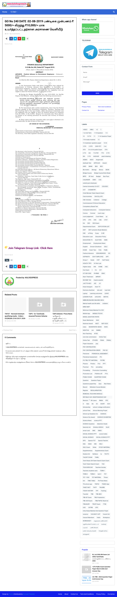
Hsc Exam (86, 270)
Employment (87, 243)
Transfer (85, 494)
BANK (90, 166)
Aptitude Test (87, 163)
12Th (84, 146)
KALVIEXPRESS (31, 277)
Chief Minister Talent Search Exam (93, 193)
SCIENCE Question (88, 424)
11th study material (89, 139)
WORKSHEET (87, 521)
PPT (104, 364)
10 (84, 136)
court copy (101, 213)
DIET (84, 230)
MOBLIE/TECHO (97, 313)
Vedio (98, 517)
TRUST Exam (96, 504)
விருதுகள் (86, 534)
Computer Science (104, 210)
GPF (107, 257)
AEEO (91, 160)
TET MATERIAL (96, 477)
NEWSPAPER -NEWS (95, 327)
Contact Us (85, 110)
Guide (92, 260)
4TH (84, 149)
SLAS (107, 427)
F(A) (100, 250)
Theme (11, 594)
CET (84, 190)
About (66, 594)
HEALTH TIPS (87, 263)
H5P (98, 260)
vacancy (85, 514)
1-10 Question (98, 133)
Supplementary (87, 450)
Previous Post (7, 329)
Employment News (99, 243)
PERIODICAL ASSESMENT (100, 353)
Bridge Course (87, 173)
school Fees (86, 410)
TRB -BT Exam (87, 497)
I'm (96, 270)
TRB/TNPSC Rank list (101, 501)
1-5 (106, 133)
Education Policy (100, 236)
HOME (100, 267)
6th (90, 153)
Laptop (85, 293)
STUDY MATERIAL (104, 447)
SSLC (100, 444)
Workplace (106, 517)
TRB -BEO (99, 494)
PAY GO (105, 350)
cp (106, 216)
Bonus (101, 170)
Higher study (87, 267)
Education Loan (88, 236)
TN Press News (102, 481)
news (84, 327)
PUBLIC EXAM (87, 377)
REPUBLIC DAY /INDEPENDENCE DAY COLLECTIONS (94, 397)
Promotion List (87, 374)
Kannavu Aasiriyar (88, 290)
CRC (95, 220)
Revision (85, 400)
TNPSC (97, 484)
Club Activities (87, 196)
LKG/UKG (98, 297)
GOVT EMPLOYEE (97, 257)
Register (85, 390)
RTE (107, 400)
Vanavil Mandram (88, 517)
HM (95, 267)
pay (97, 343)
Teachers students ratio (90, 471)
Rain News (107, 384)
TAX (103, 464)
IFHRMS (96, 273)
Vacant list (106, 514)
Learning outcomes (96, 293)
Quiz (100, 384)
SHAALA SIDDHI (98, 427)
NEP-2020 (105, 323)
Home (60, 594)
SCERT (102, 404)
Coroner (92, 213)
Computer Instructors (89, 210)
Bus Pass (106, 176)
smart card (86, 430)
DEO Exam (96, 223)
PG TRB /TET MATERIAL (90, 360)
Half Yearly (105, 260)
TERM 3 (92, 474)
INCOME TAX (87, 280)
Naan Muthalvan (88, 320)
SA (92, 404)
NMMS (98, 330)
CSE (100, 220)
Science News (87, 420)
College (104, 200)
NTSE (96, 333)
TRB (92, 494)
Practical (85, 367)
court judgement (88, 216)
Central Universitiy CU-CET (91, 186)
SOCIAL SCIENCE (88, 437)
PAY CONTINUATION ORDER (91, 350)
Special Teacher (103, 440)
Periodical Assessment (90, 357)
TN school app (87, 484)
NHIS (106, 327)
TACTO (106, 454)
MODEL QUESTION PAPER (91, 317)
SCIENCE (103, 414)
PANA (102, 340)
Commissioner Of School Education (94, 203)
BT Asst (91, 176)
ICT (100, 270)
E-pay (97, 233)
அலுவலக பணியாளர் (100, 521)
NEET (97, 323)
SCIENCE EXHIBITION (104, 417)
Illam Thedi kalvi (88, 277)
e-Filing (90, 233)
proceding (99, 367)
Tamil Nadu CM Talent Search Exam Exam (96, 461)
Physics (85, 364)
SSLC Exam (86, 447)
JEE (95, 283)
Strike (94, 447)
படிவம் (85, 527)
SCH (108, 404)
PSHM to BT (98, 374)
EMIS (105, 240)
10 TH (89, 136)
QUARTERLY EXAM (100, 377)
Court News (99, 216)
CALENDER (86, 180)
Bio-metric (86, 170)
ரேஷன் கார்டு (103, 531)
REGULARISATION (96, 390)
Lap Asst (107, 290)
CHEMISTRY (92, 190)
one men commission (89, 337)
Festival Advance (88, 253)
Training (103, 491)
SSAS (89, 444)
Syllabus (95, 454)
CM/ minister (87, 200)
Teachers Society (100, 467)
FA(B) (105, 250)
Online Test (86, 340)
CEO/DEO (105, 186)
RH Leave (94, 400)
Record (85, 387)
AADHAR (96, 156)
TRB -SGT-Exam (87, 501)
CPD (84, 220)
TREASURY (86, 504)
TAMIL (97, 457)
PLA (99, 364)
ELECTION (98, 240)
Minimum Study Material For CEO (93, 310)
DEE (88, 223)
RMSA (101, 400)
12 (98, 139)
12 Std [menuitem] (13, 12)
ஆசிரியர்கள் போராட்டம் (91, 524)
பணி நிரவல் (94, 527)
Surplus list (86, 454)
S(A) (87, 404)
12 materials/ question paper (92, 143)
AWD (84, 166)
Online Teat (102, 337)
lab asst (99, 290)
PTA (106, 374)
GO (7, 34)
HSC (106, 267)
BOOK (107, 170)
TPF (97, 491)
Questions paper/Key (89, 384)
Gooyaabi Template (29, 594)
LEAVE (107, 293)
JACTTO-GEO (87, 283)
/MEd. (92, 129)
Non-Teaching (87, 333)
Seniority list (87, 427)
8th (84, 156)
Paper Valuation (88, 343)
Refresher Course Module (97, 387)
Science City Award (89, 417)
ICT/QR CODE (87, 273)
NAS (97, 320)
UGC (84, 507)
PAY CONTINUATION (89, 347)
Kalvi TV (97, 287)
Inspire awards (98, 280)
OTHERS (95, 340)
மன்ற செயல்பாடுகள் (89, 531)
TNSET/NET (86, 487)
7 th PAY (96, 153)
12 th (105, 143)
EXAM (85, 250)
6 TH (84, 153)
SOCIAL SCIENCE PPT (90, 434)
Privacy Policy (86, 107)
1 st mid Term (87, 133)
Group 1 (85, 260)
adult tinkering (106, 156)
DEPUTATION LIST (103, 226)
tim (84, 481)
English (85, 246)
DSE (84, 233)
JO (100, 283)
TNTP (95, 487)
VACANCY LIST (95, 514)
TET (105, 474)
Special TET (92, 440)
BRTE (84, 176)
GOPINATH (86, 257)
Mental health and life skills (91, 303)
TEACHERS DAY (88, 467)
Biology (94, 170)
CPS (89, 220)
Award (105, 163)
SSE (95, 444)
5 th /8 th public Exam (95, 149)
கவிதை (103, 524)
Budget (98, 176)
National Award (88, 323)
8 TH (107, 153)
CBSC (94, 180)
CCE (100, 180)
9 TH (89, 156)
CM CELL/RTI (98, 196)
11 (94, 136)
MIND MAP (86, 307)
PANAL (109, 340)
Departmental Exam (89, 226)
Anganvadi (99, 160)
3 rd (105, 146)
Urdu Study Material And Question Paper (95, 511)
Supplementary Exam (101, 450)
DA (84, 223)
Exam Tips (92, 250)
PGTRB (102, 360)
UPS (96, 507)
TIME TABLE (91, 481)
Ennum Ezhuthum (96, 246)
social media (103, 434)
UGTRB (90, 507)
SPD (84, 440)
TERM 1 (102, 471)
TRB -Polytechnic (99, 497)
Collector (96, 200)
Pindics (92, 364)
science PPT (98, 420)
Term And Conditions (104, 107)
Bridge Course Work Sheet (102, 173)
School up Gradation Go (90, 414)
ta (101, 454)
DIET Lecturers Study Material (97, 230)
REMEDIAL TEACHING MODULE (92, 394)
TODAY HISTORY (88, 491)
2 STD (91, 146)
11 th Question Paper (104, 136)
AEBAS (85, 160)
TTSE (104, 504)
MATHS (105, 297)
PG (101, 357)
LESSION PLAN (87, 297)
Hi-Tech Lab (97, 263)
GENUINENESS (101, 253)
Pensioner (86, 353)
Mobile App (86, 313)
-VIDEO (85, 129)
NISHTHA (86, 330)
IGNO (103, 273)
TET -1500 (86, 477)
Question (85, 380)
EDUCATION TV (88, 240)
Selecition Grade (102, 424)
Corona (85, 213)
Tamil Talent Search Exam (91, 464)
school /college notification (101, 407)
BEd (96, 166)
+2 (97, 129)
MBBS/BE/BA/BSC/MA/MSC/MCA (93, 300)
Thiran (106, 477)
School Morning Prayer (100, 410)
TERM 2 (85, 474)
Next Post (72, 329)
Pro (92, 367)
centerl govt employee (90, 183)
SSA (84, 444)
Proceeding (86, 370)
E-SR (102, 233)
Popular (85, 550)
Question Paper (96, 380)
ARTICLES (97, 163)
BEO (101, 166)
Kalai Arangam (87, 287)
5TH (106, 149)
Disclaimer (101, 110)
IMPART (98, 277)
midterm (105, 303)
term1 (99, 474)
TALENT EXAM (87, 457)
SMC (93, 430)
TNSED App (105, 484)
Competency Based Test (90, 206)
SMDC (100, 430)
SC (97, 404)
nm (93, 330)
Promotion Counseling (100, 370)
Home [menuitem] (4, 12)
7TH (102, 153)
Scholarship (86, 407)
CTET (106, 220)
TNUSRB (102, 487)
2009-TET (98, 146)
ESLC (105, 246)
